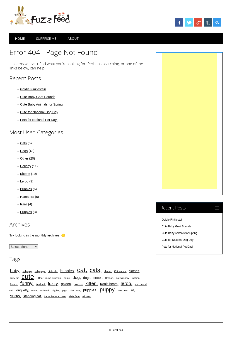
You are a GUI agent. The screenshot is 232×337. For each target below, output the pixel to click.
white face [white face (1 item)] (74, 296)
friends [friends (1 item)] (13, 284)
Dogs (24, 151)
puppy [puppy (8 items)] (107, 289)
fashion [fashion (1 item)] (136, 278)
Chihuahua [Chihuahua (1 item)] (120, 271)
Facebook (179, 22)
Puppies (26, 212)
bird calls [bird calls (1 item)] (52, 271)
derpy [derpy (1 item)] (67, 278)
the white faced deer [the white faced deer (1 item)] (55, 296)
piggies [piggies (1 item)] (55, 290)
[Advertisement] (189, 121)
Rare (23, 204)
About (73, 38)
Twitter (189, 22)
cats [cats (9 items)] (95, 270)
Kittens (25, 174)
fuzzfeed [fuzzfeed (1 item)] (40, 284)
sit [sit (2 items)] (132, 290)
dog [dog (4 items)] (76, 277)
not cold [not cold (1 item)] (44, 290)
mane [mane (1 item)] (34, 290)
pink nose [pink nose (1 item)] (75, 290)
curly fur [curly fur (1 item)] (14, 278)
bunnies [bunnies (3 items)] (67, 271)
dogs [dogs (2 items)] (86, 278)
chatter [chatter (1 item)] (107, 271)
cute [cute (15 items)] (28, 276)
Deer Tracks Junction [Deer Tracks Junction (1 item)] (49, 278)
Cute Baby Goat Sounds (37, 97)
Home (20, 38)
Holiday (25, 166)
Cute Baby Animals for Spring (41, 104)
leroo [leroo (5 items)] (126, 283)
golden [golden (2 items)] (66, 284)
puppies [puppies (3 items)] (89, 290)
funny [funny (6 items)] (26, 283)
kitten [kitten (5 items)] (91, 283)
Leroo (24, 181)
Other (24, 158)
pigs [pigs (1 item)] (64, 290)
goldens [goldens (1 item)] (78, 284)
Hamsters (27, 197)
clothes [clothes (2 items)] (134, 271)
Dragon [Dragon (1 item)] (109, 278)
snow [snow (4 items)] (15, 295)
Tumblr (208, 22)
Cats (23, 143)
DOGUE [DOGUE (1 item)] (97, 278)
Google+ (198, 22)
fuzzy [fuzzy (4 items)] (53, 283)
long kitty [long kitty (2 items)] (22, 290)
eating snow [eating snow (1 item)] (122, 278)
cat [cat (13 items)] (81, 269)
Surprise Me (46, 38)
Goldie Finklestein (33, 89)
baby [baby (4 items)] (14, 270)
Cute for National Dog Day (39, 112)
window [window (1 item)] (86, 296)
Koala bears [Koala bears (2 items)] (109, 284)
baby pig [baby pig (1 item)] (26, 271)
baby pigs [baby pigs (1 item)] (40, 271)
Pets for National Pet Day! (39, 120)
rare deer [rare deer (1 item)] (123, 290)
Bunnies (26, 189)
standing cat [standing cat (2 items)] (32, 296)
